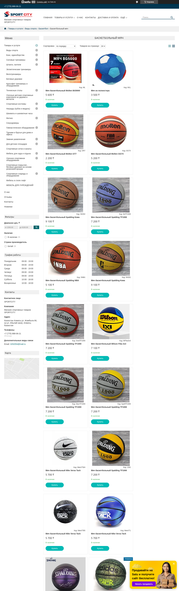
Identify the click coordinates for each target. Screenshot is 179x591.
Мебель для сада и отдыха (18, 153)
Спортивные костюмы (16, 104)
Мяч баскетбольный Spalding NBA (62, 217)
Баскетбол (43, 29)
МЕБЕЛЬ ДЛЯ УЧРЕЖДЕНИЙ (19, 185)
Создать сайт (42, 2)
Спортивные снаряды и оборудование (17, 175)
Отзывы (8, 197)
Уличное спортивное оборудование (15, 159)
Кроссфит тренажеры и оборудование (17, 85)
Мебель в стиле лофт (16, 180)
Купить (55, 105)
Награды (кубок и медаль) (18, 109)
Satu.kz (101, 586)
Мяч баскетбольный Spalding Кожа (107, 154)
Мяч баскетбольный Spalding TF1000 (152, 154)
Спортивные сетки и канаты (18, 149)
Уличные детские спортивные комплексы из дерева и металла (19, 97)
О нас (80, 17)
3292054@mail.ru (18, 344)
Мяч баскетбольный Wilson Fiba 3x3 (63, 280)
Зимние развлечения (15, 139)
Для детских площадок (16, 144)
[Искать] (172, 17)
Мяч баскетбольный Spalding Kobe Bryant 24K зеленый (63, 474)
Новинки (8, 206)
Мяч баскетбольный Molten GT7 (149, 90)
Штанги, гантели (13, 65)
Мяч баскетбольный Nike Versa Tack (63, 344)
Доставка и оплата (108, 17)
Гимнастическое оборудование (20, 128)
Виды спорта (31, 29)
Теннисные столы (14, 90)
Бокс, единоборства (15, 55)
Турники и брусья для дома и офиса (19, 133)
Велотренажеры (13, 74)
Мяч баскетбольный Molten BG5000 (63, 90)
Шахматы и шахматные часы (19, 113)
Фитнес (9, 118)
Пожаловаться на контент (107, 588)
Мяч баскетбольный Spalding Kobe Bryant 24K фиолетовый (107, 408)
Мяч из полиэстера (99, 90)
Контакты (90, 17)
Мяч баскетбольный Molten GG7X (62, 154)
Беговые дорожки (14, 79)
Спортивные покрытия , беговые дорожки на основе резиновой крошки (19, 167)
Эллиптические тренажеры (18, 69)
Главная (47, 17)
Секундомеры (12, 123)
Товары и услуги (63, 17)
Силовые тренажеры (15, 60)
